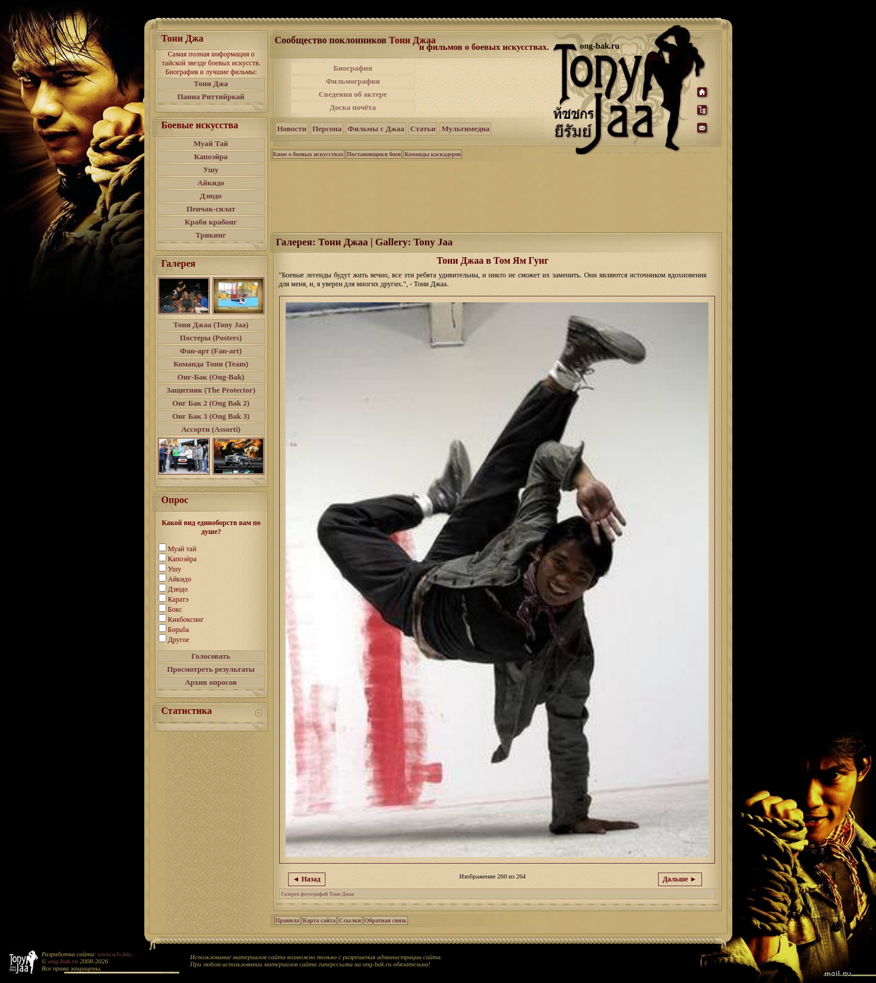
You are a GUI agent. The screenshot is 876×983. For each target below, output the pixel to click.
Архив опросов (211, 682)
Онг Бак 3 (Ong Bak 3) (210, 416)
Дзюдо (211, 195)
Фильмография (352, 81)
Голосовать (210, 656)
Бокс (175, 609)
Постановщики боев (374, 154)
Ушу (211, 169)
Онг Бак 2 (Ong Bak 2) (210, 403)
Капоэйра (211, 156)
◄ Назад (307, 879)
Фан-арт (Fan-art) (211, 350)
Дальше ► (680, 879)
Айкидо (211, 182)
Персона (326, 128)
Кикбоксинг (186, 619)
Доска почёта (353, 107)
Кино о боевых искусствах (308, 154)
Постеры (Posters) (211, 337)
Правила (287, 920)
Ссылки (350, 920)
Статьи (423, 128)
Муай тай (182, 549)
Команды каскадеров (432, 154)
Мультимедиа (465, 128)
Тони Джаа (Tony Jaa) (211, 324)
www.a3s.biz (114, 953)
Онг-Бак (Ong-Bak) (211, 376)
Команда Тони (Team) (210, 363)
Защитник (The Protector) (210, 389)
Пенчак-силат (210, 208)
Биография (352, 68)
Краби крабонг (211, 221)
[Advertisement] (485, 88)
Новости (291, 128)
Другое (178, 640)
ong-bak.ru (63, 961)
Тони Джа (211, 83)
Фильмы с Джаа (375, 128)
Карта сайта (319, 920)
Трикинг (210, 234)
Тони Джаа (412, 40)
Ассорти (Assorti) (211, 429)
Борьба (178, 629)
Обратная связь (386, 920)
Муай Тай (211, 143)
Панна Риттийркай (210, 96)
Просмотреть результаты (211, 669)
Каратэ (178, 599)
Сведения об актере (352, 94)
